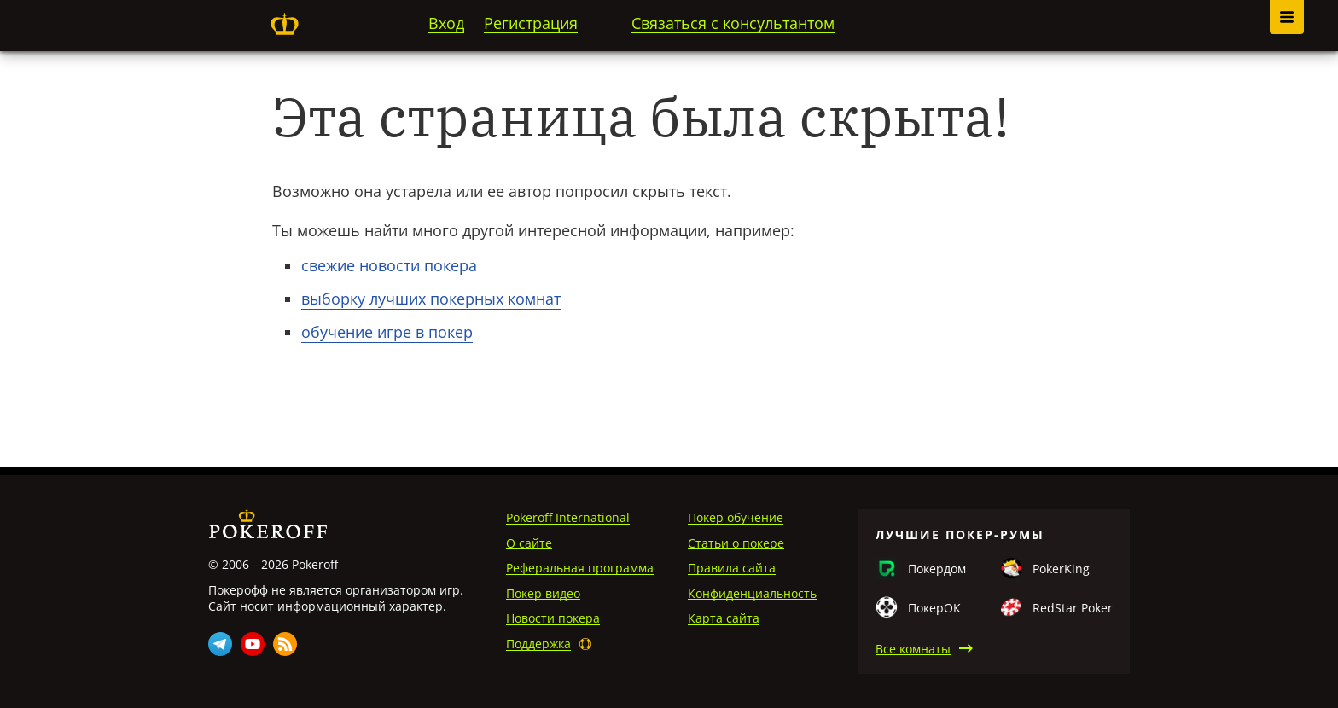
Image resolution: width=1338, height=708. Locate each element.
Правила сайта (732, 568)
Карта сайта (723, 618)
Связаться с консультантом (733, 23)
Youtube (253, 644)
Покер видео (543, 593)
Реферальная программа (580, 568)
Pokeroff (284, 24)
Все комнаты (913, 649)
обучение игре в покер (387, 332)
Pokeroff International (568, 517)
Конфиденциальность (752, 593)
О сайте (529, 543)
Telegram (220, 644)
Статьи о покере (736, 543)
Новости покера (553, 618)
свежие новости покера (389, 265)
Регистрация (531, 23)
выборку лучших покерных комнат (431, 298)
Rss (285, 644)
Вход (446, 23)
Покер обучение (735, 517)
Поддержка (538, 643)
